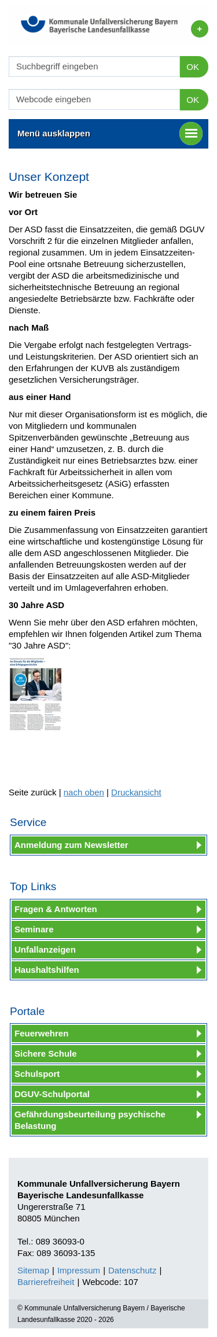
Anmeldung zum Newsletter (71, 845)
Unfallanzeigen (45, 949)
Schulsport (37, 1074)
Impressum (78, 1270)
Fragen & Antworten (55, 909)
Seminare (34, 929)
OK (192, 67)
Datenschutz (132, 1270)
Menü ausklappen (110, 133)
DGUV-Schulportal (52, 1094)
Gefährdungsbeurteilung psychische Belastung (89, 1120)
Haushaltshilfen (46, 970)
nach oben (84, 792)
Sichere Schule (45, 1053)
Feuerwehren (41, 1033)
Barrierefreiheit (45, 1282)
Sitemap (33, 1270)
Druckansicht (136, 792)
